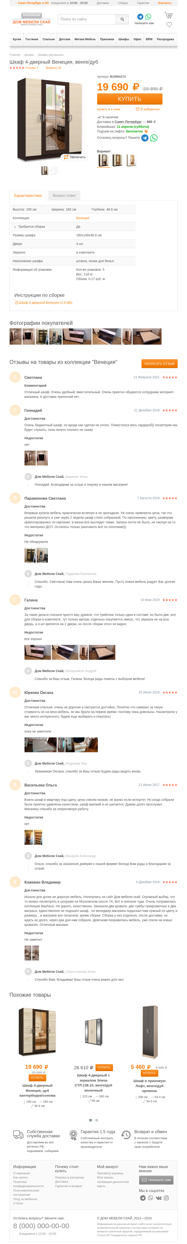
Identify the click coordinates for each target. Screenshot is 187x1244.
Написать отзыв (160, 364)
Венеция (82, 218)
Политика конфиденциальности (28, 1184)
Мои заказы (105, 1177)
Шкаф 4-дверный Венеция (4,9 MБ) (45, 302)
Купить (129, 99)
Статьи (18, 1203)
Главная (15, 54)
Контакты (165, 3)
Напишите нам (156, 1180)
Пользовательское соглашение (26, 1193)
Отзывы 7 (24, 67)
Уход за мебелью (25, 1199)
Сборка (123, 3)
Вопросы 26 (53, 67)
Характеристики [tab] (28, 196)
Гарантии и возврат (68, 1186)
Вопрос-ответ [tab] (64, 196)
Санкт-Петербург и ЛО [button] (33, 3)
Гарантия (143, 3)
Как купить (20, 1177)
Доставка (103, 3)
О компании (21, 1173)
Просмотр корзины (110, 1173)
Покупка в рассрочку (69, 1177)
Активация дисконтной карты (113, 1184)
